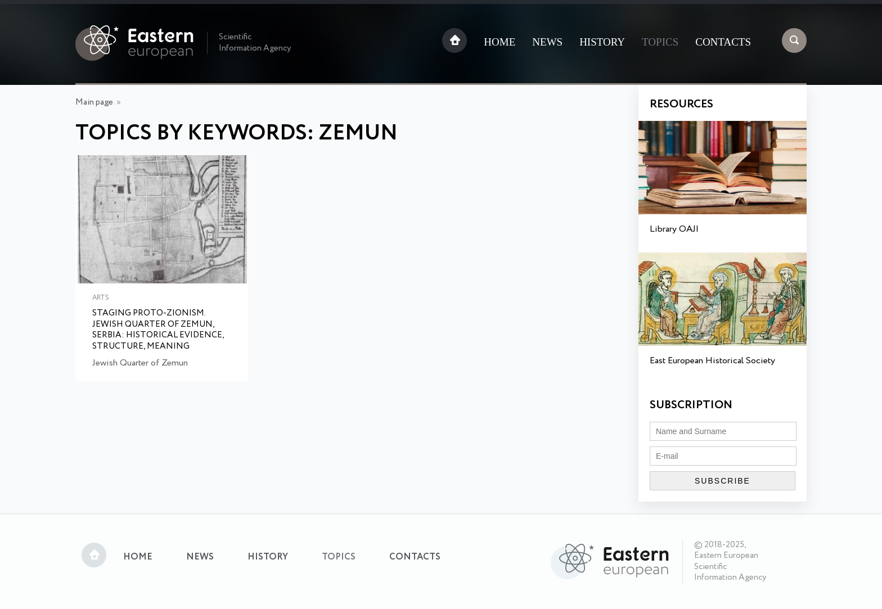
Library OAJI (674, 229)
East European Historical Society (712, 360)
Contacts (723, 42)
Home (499, 42)
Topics (660, 42)
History (602, 42)
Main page (94, 102)
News (547, 42)
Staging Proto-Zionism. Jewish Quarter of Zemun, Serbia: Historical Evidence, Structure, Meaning (158, 330)
